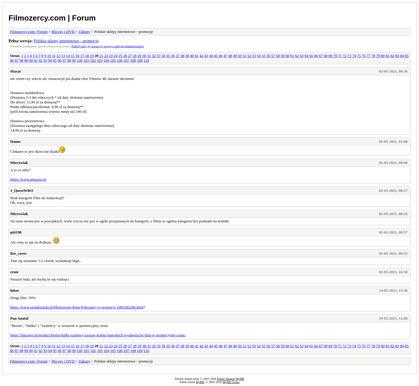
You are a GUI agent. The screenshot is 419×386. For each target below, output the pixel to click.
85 (406, 55)
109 (140, 60)
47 (225, 55)
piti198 (15, 232)
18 (87, 55)
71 (340, 55)
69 (330, 55)
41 (196, 55)
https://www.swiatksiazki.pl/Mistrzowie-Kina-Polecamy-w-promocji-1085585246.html (77, 307)
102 (93, 60)
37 (177, 55)
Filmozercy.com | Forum (52, 18)
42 (201, 55)
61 (292, 55)
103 (100, 60)
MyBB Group (231, 382)
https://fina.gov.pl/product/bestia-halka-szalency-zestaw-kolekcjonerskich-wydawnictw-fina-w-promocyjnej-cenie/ (98, 335)
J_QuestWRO (21, 190)
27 (130, 55)
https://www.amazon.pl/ (28, 179)
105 (113, 60)
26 (125, 55)
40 (192, 55)
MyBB (200, 382)
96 (60, 60)
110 (146, 60)
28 (135, 55)
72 (344, 55)
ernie (14, 272)
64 (306, 55)
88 (21, 60)
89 (26, 60)
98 (69, 60)
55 (263, 55)
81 (387, 55)
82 (392, 55)
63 (302, 55)
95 (55, 60)
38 (182, 55)
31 (149, 55)
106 (120, 60)
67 (321, 55)
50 (240, 55)
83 (397, 55)
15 (73, 55)
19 (92, 55)
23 (111, 55)
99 (74, 60)
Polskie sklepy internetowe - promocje (66, 40)
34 (163, 55)
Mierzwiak (19, 162)
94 (50, 60)
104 (107, 60)
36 (173, 55)
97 (64, 60)
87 (16, 60)
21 (101, 55)
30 (144, 55)
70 (335, 55)
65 (311, 55)
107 (126, 60)
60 (287, 55)
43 (206, 55)
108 (133, 60)
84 (402, 55)
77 (368, 55)
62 (297, 55)
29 (139, 55)
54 (259, 55)
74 (354, 55)
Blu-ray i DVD (63, 31)
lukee (14, 290)
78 (373, 55)
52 (249, 55)
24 (115, 55)
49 (235, 55)
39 (187, 55)
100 (80, 60)
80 (383, 55)
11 (53, 55)
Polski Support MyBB (230, 378)
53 (254, 55)
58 (278, 55)
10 (49, 55)
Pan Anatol (19, 318)
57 (273, 55)
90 (31, 60)
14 (68, 55)
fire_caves (18, 253)
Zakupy (84, 31)
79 (378, 55)
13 (63, 55)
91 (36, 60)
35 (168, 55)
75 (359, 55)
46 (221, 55)
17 (82, 55)
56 (268, 55)
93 (45, 60)
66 (316, 55)
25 (120, 55)
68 (325, 55)
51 (244, 55)
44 (211, 55)
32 (154, 55)
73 (349, 55)
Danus (15, 141)
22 (106, 55)
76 (364, 55)
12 (58, 55)
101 (86, 60)
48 (230, 55)
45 (216, 55)
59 (283, 55)
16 (77, 55)
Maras (15, 71)
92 (41, 60)
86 (12, 60)
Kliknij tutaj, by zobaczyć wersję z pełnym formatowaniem (107, 46)
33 (158, 55)
